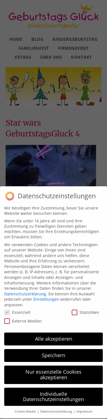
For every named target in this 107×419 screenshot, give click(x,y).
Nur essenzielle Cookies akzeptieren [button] (53, 372)
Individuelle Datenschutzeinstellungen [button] (53, 394)
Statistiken (85, 309)
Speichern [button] (53, 352)
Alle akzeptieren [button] (53, 336)
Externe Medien (23, 318)
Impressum (84, 409)
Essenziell (17, 309)
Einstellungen (46, 296)
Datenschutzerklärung (25, 291)
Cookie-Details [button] (26, 409)
